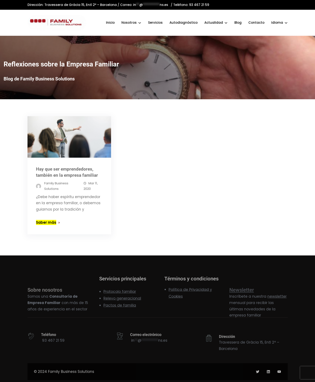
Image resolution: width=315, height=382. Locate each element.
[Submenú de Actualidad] (225, 22)
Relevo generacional (122, 305)
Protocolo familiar (119, 298)
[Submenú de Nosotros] (139, 22)
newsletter (277, 309)
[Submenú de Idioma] (286, 22)
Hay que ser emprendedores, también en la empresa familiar (67, 172)
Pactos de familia (119, 311)
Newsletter (241, 305)
